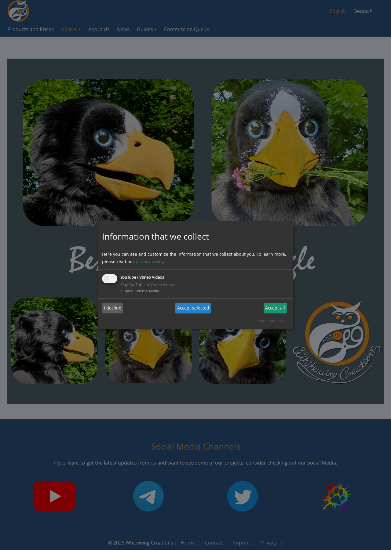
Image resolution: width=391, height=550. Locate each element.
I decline (112, 308)
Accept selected (193, 308)
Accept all (275, 308)
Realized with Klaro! (271, 320)
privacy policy (149, 261)
